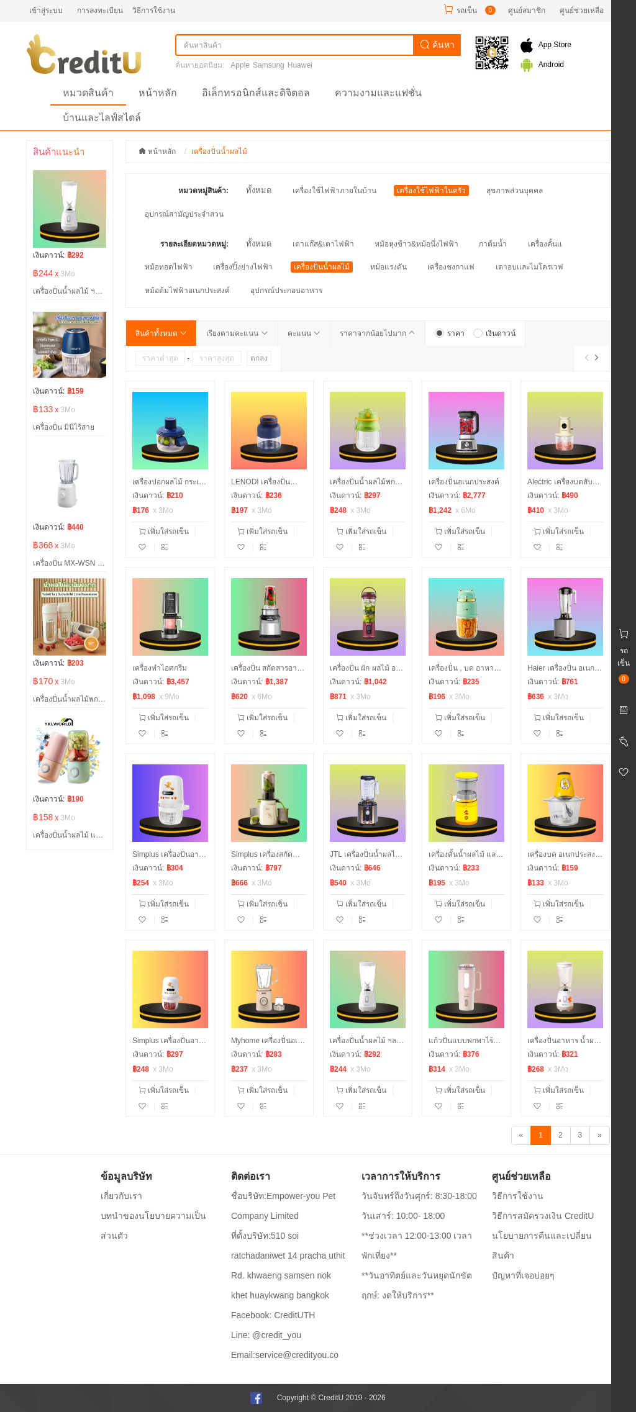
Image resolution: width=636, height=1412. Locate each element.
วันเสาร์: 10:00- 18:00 (403, 1216)
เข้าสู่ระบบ (46, 10)
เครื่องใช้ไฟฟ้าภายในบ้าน (334, 190)
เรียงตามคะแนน (237, 333)
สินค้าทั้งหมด (161, 333)
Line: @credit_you (266, 1335)
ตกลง (259, 358)
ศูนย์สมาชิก (526, 10)
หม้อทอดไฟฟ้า (169, 267)
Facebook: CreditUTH (273, 1315)
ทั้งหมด (258, 190)
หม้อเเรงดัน (388, 267)
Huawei (300, 65)
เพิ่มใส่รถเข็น (164, 531)
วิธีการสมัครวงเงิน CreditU (543, 1216)
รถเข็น (467, 10)
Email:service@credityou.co (284, 1355)
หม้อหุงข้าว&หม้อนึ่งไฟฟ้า (416, 244)
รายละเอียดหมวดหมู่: (194, 244)
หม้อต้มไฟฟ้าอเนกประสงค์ (187, 290)
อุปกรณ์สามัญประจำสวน (184, 214)
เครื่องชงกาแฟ (451, 267)
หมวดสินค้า (88, 93)
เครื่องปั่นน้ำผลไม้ (322, 267)
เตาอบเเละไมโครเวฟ (529, 267)
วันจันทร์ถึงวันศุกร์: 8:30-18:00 (419, 1196)
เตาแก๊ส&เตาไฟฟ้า (323, 244)
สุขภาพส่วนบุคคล (514, 190)
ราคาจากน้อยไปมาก (378, 333)
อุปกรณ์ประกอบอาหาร (286, 290)
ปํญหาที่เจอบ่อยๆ (523, 1275)
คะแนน (304, 333)
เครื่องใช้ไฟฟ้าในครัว (431, 190)
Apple (240, 65)
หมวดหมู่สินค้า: (203, 190)
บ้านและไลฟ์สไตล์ (102, 117)
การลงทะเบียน (100, 10)
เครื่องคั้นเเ (545, 244)
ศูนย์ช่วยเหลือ (582, 10)
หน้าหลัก (158, 93)
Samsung (268, 65)
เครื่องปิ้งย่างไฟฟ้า (243, 267)
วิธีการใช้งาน (153, 10)
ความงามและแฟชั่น (378, 93)
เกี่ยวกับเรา (121, 1196)
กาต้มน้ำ (493, 244)
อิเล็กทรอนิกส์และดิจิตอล (256, 93)
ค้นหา (437, 45)
